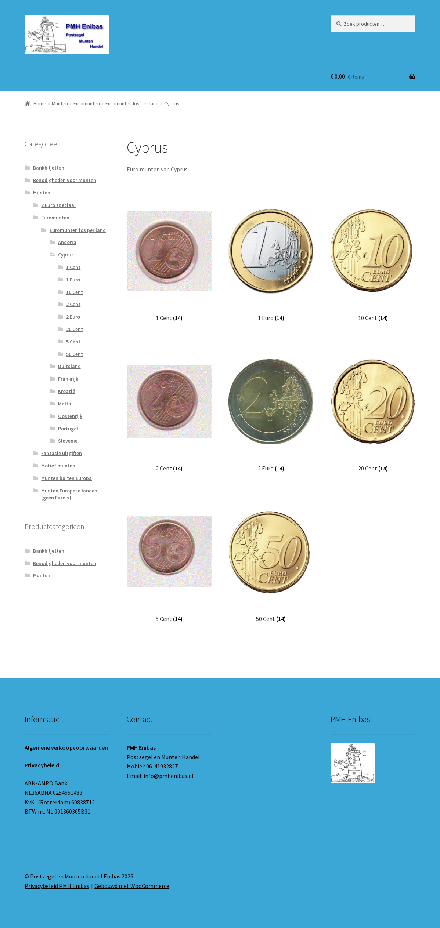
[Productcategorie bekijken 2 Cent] (169, 409)
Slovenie (67, 440)
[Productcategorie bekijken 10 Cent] (373, 258)
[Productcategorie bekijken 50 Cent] (270, 559)
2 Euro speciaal (58, 205)
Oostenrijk (70, 416)
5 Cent (73, 341)
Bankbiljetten (48, 167)
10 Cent (74, 292)
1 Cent (73, 267)
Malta (64, 403)
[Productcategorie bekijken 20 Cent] (373, 409)
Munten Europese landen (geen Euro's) (69, 494)
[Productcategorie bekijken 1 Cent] (169, 258)
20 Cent (74, 329)
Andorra (67, 242)
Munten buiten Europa (66, 478)
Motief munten (58, 465)
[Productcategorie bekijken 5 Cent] (169, 559)
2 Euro (73, 316)
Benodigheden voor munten (64, 180)
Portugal (68, 428)
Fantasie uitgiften (61, 453)
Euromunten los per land (132, 103)
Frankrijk (68, 378)
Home (39, 103)
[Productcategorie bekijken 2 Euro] (270, 409)
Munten (60, 103)
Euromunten (86, 103)
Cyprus (66, 254)
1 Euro (73, 279)
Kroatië (66, 391)
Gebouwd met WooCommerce (131, 885)
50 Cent (74, 354)
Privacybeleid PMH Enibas (57, 885)
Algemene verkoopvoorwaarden (66, 747)
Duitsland (69, 366)
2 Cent (73, 304)
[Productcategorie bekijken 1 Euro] (270, 258)
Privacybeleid (42, 765)
